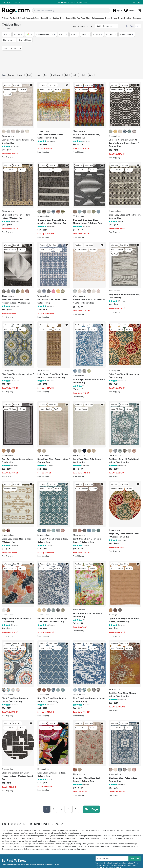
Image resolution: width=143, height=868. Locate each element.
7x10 (45, 75)
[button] (7, 34)
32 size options (115, 774)
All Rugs (5, 18)
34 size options (43, 216)
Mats (88, 18)
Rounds (11, 75)
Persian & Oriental (17, 18)
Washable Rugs (32, 18)
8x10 (66, 75)
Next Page (91, 809)
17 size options (114, 136)
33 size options (79, 216)
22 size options (115, 211)
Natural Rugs (45, 18)
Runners (20, 75)
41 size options (79, 131)
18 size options (43, 455)
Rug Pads (81, 18)
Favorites (130, 10)
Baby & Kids (71, 18)
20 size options (115, 455)
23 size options (8, 211)
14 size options (79, 455)
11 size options (43, 370)
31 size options (79, 535)
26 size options (8, 136)
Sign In (117, 10)
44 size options (43, 131)
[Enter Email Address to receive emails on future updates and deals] (112, 858)
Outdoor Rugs (58, 18)
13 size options (8, 535)
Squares (37, 75)
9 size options (114, 291)
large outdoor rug (24, 841)
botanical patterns (95, 836)
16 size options (8, 455)
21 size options (114, 615)
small (29, 75)
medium (75, 75)
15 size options (43, 296)
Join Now (134, 858)
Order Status (136, 2)
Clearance (136, 18)
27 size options (79, 296)
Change (88, 26)
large (91, 75)
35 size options (43, 694)
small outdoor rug (98, 838)
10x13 (83, 75)
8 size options (114, 689)
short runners (56, 75)
